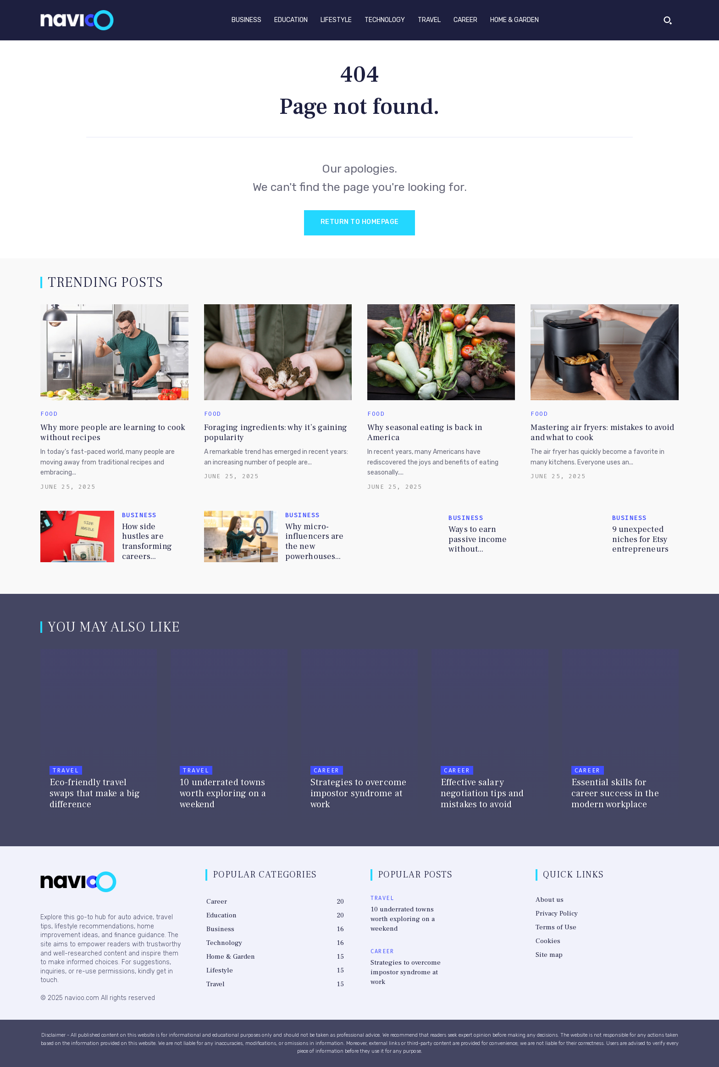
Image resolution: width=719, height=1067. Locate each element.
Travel (66, 770)
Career (327, 770)
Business (139, 515)
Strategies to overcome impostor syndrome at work (406, 972)
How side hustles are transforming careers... (147, 541)
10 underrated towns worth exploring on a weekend (403, 919)
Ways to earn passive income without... (477, 539)
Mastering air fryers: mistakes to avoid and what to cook (602, 432)
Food (49, 414)
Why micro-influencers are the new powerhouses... (314, 541)
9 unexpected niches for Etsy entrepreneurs (640, 539)
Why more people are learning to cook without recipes (112, 432)
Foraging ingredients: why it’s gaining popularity (276, 432)
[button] (668, 20)
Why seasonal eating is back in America (424, 432)
